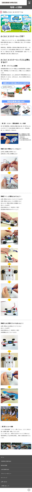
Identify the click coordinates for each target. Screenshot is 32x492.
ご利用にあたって (5, 485)
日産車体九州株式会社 (6, 461)
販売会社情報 (4, 465)
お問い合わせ (4, 481)
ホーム (2, 457)
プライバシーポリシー (6, 473)
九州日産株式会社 (5, 469)
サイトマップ (4, 477)
